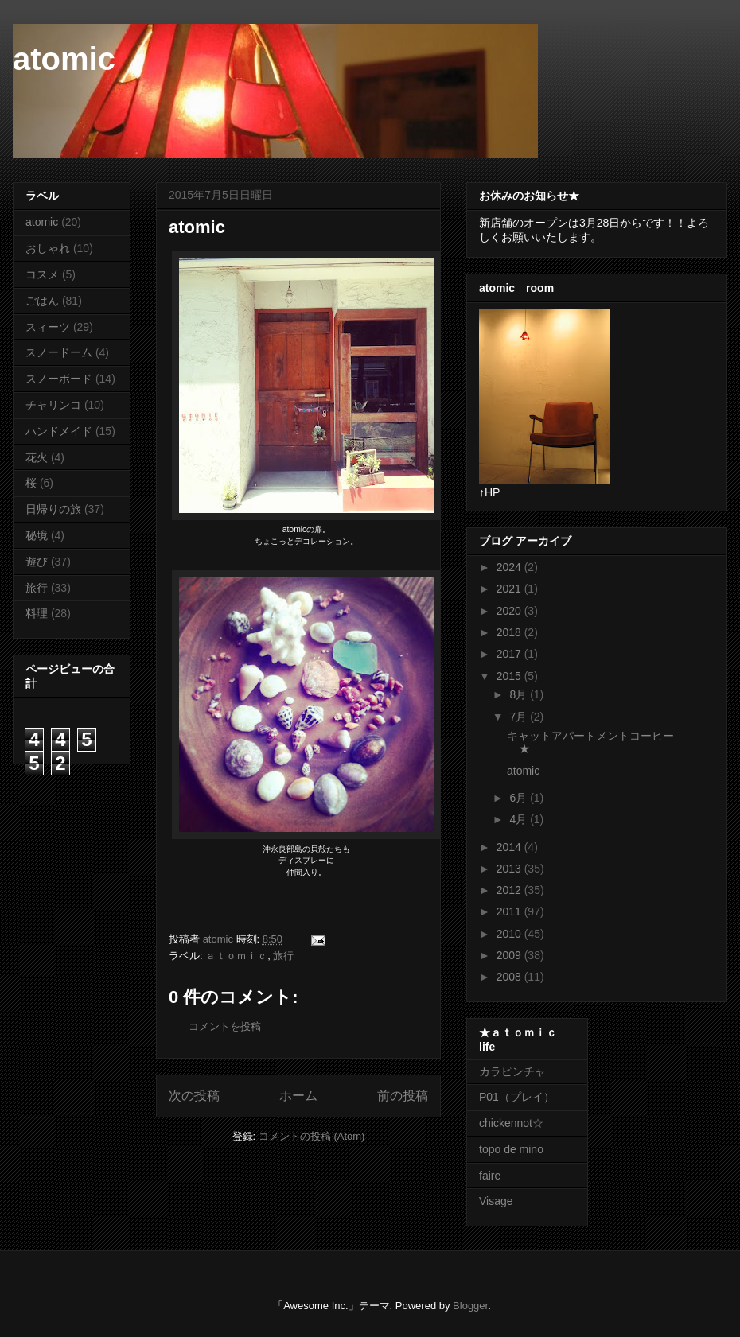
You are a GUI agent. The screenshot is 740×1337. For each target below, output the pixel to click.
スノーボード (58, 378)
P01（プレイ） (517, 1096)
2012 (510, 890)
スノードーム (58, 352)
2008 (510, 976)
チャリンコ (53, 404)
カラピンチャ (512, 1071)
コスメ (42, 274)
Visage (496, 1201)
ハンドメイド (58, 431)
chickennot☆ (511, 1123)
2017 (510, 653)
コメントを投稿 (225, 1026)
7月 (519, 716)
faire (495, 1175)
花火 (36, 457)
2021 (510, 588)
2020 (510, 610)
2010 (510, 933)
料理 (36, 613)
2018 (510, 632)
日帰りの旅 (53, 509)
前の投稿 (402, 1095)
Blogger (470, 1306)
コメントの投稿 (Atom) (312, 1136)
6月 (519, 797)
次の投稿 (194, 1095)
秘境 (36, 535)
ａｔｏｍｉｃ (236, 956)
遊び (36, 561)
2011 (510, 911)
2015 (510, 676)
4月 (519, 819)
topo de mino (511, 1149)
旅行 (283, 956)
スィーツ (47, 327)
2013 (510, 868)
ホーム (298, 1095)
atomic (64, 58)
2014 (510, 847)
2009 (510, 955)
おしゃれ (47, 248)
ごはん (42, 300)
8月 (519, 694)
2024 (510, 567)
